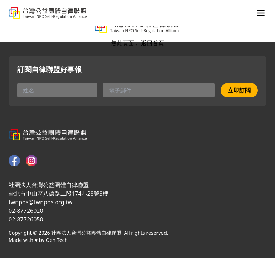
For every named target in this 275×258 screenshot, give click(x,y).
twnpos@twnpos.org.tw (40, 202)
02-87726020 (26, 211)
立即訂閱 (239, 90)
